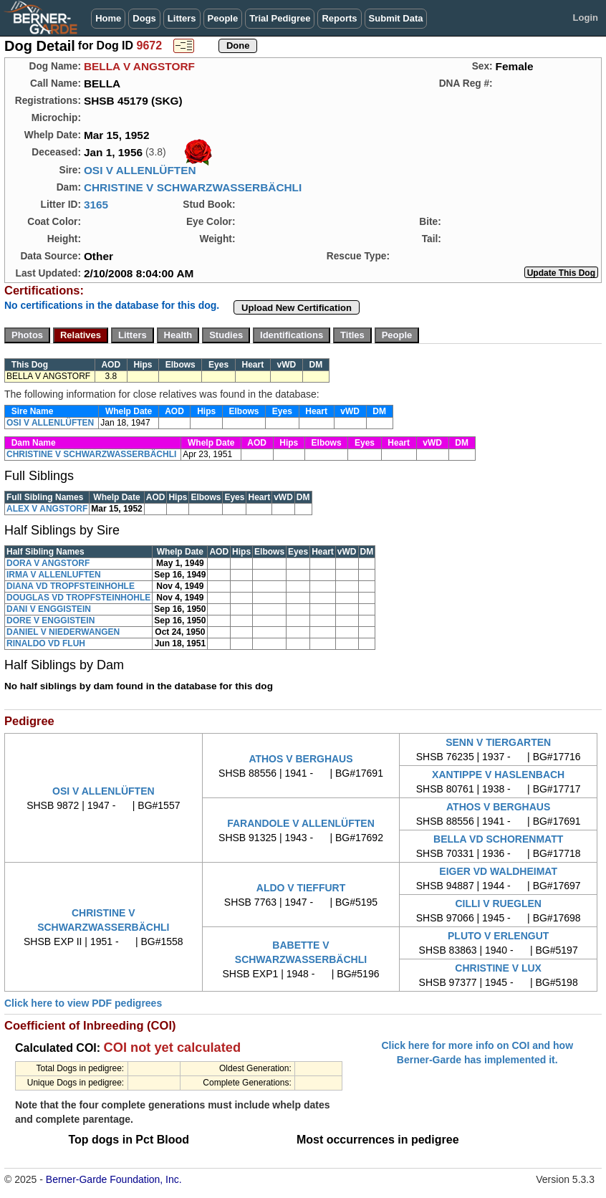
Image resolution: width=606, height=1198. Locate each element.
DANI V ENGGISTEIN (48, 609)
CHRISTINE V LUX (498, 968)
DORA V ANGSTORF (48, 563)
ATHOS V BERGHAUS (300, 759)
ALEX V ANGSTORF (46, 509)
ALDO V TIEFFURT (300, 887)
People (223, 18)
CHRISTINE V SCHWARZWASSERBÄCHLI (193, 187)
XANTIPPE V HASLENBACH (498, 774)
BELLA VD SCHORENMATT (498, 839)
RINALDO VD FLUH (45, 643)
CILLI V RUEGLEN (498, 903)
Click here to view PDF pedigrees (83, 1003)
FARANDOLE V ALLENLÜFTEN (301, 823)
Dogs (144, 18)
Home (108, 18)
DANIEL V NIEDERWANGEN (63, 632)
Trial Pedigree (279, 18)
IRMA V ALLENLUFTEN (53, 575)
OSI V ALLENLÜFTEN (140, 170)
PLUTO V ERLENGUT (498, 935)
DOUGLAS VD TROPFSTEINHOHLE (78, 598)
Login (585, 17)
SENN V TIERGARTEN (498, 742)
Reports (339, 18)
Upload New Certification (296, 307)
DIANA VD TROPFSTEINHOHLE (70, 586)
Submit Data (396, 18)
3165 (96, 204)
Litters (182, 18)
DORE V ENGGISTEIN (50, 620)
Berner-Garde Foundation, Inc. (114, 1179)
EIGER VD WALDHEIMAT (498, 871)
